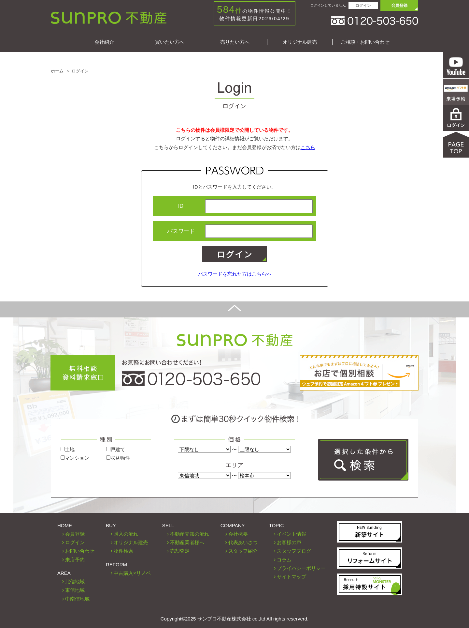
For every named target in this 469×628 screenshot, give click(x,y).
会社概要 (238, 534)
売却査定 (180, 551)
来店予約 (75, 559)
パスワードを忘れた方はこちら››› (234, 274)
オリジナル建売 (300, 42)
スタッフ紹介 (243, 551)
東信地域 (75, 590)
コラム (284, 559)
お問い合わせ (79, 551)
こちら (308, 147)
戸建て (115, 449)
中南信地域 (77, 599)
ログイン (363, 5)
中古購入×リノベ (132, 573)
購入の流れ (126, 534)
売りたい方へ (234, 42)
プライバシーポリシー (301, 568)
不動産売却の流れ (189, 534)
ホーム (57, 71)
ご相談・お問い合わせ (365, 42)
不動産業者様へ (187, 542)
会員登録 (75, 534)
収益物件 (118, 458)
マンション (75, 458)
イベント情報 (291, 534)
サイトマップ (291, 576)
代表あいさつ (243, 542)
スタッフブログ (294, 551)
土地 (68, 449)
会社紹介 (104, 42)
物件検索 (123, 551)
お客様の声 (289, 542)
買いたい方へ (169, 42)
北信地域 (75, 581)
